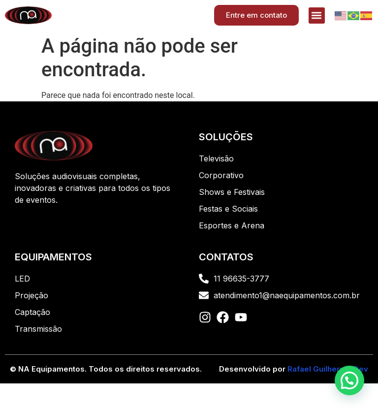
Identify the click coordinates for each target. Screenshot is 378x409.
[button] (317, 15)
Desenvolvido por (293, 369)
